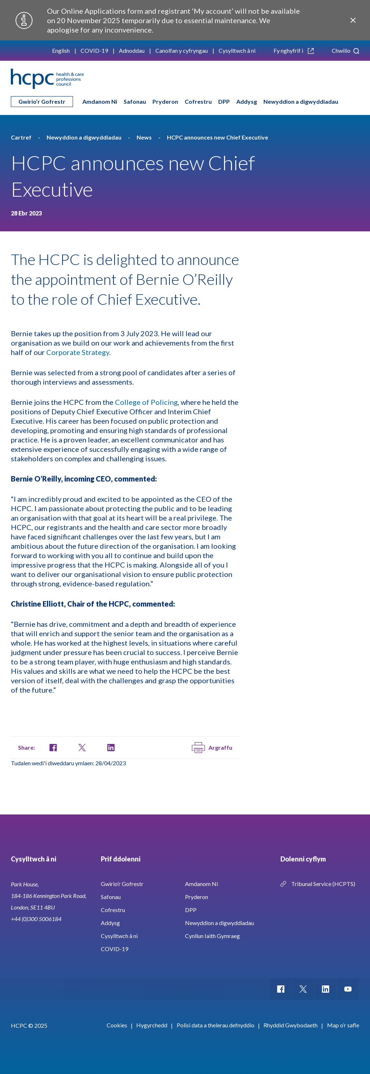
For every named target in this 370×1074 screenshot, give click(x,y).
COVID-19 (94, 50)
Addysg (246, 101)
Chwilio (345, 50)
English (61, 50)
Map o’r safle (343, 1025)
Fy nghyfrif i (294, 50)
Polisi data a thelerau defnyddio (215, 1025)
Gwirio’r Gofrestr (41, 101)
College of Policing (146, 402)
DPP (224, 101)
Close (353, 20)
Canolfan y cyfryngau (181, 50)
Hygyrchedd (151, 1025)
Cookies (117, 1025)
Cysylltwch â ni (237, 50)
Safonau (135, 101)
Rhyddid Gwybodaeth (290, 1025)
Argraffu (212, 747)
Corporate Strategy (77, 352)
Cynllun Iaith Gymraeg (212, 935)
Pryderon (165, 101)
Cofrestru (198, 101)
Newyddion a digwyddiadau (300, 101)
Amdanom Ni (99, 101)
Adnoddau (132, 50)
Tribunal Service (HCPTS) (323, 883)
